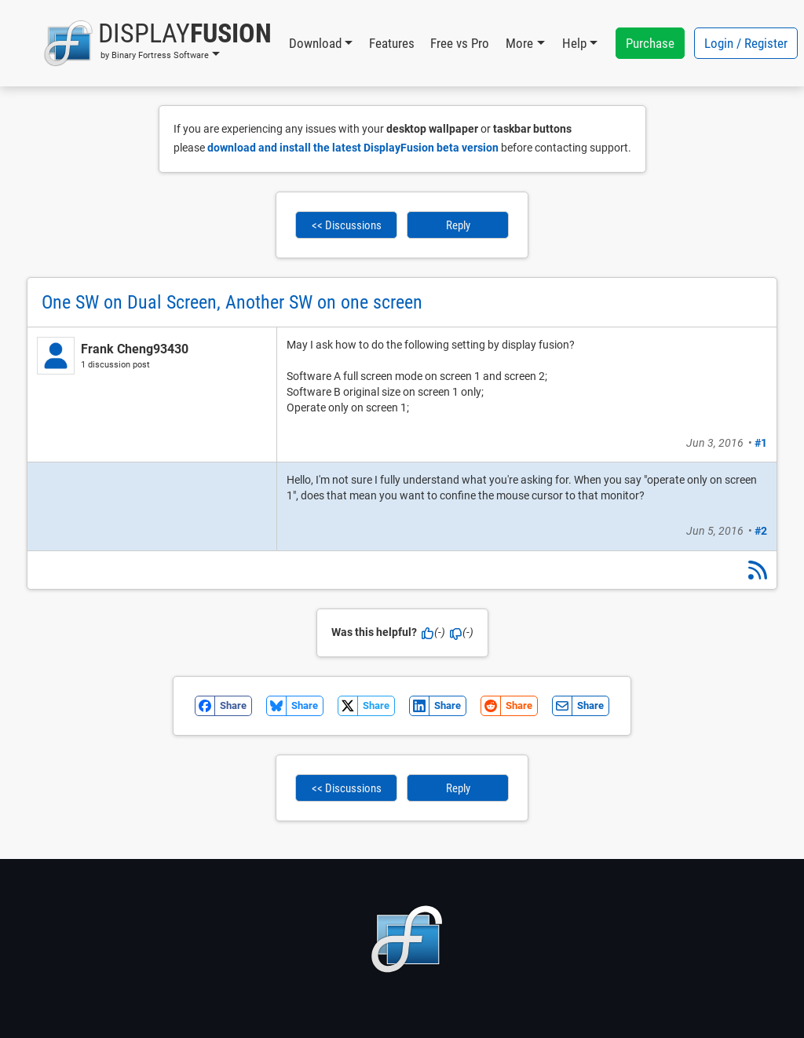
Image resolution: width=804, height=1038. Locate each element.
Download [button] (315, 43)
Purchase (650, 43)
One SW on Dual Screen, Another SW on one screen (232, 302)
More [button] (519, 43)
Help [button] (574, 43)
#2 (761, 530)
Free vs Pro (459, 43)
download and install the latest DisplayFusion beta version (353, 147)
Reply (458, 225)
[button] (157, 43)
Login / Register (746, 43)
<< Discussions (347, 225)
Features (392, 43)
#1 (761, 443)
